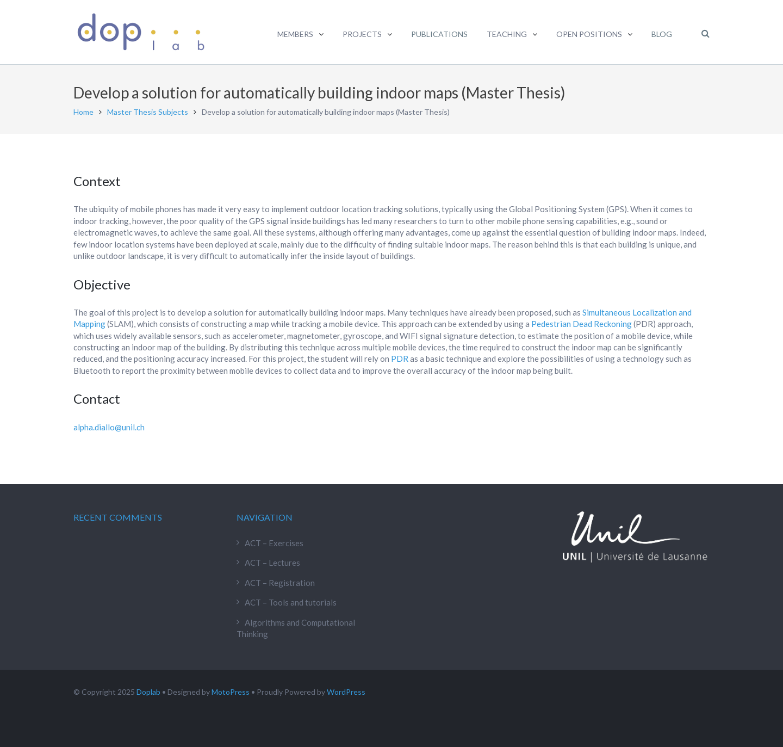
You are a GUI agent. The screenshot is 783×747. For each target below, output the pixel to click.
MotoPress (231, 691)
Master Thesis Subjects (147, 111)
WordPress (346, 691)
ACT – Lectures (272, 562)
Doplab (148, 691)
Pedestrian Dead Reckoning (581, 324)
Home (83, 111)
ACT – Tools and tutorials (291, 602)
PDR (399, 358)
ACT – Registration (280, 583)
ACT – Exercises (274, 543)
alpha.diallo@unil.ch (109, 427)
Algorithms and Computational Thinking (296, 628)
